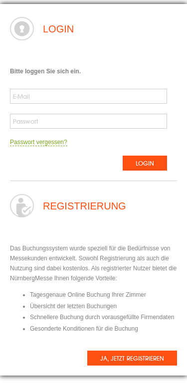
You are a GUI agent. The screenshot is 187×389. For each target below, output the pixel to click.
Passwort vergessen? (38, 142)
